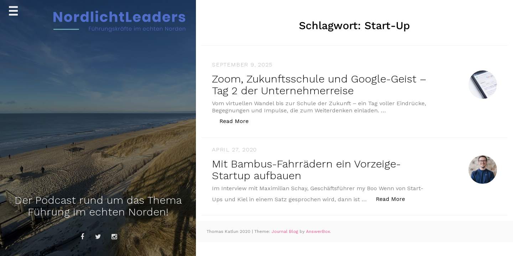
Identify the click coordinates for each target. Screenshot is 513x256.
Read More (237, 120)
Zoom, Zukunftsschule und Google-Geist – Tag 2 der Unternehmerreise (319, 85)
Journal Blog (285, 231)
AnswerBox (318, 231)
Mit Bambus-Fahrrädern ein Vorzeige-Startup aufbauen (306, 170)
